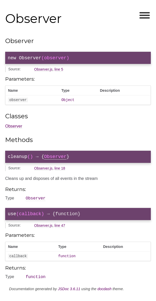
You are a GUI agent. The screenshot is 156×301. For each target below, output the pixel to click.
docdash (105, 295)
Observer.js (43, 70)
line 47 (60, 230)
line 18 (60, 171)
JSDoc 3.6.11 (69, 295)
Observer (13, 128)
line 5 (59, 70)
